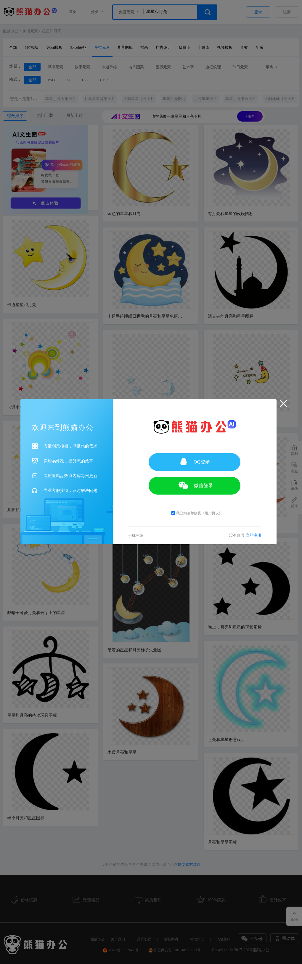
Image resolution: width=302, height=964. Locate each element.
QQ (194, 461)
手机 (135, 535)
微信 (194, 485)
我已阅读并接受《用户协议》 (196, 513)
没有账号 (245, 535)
